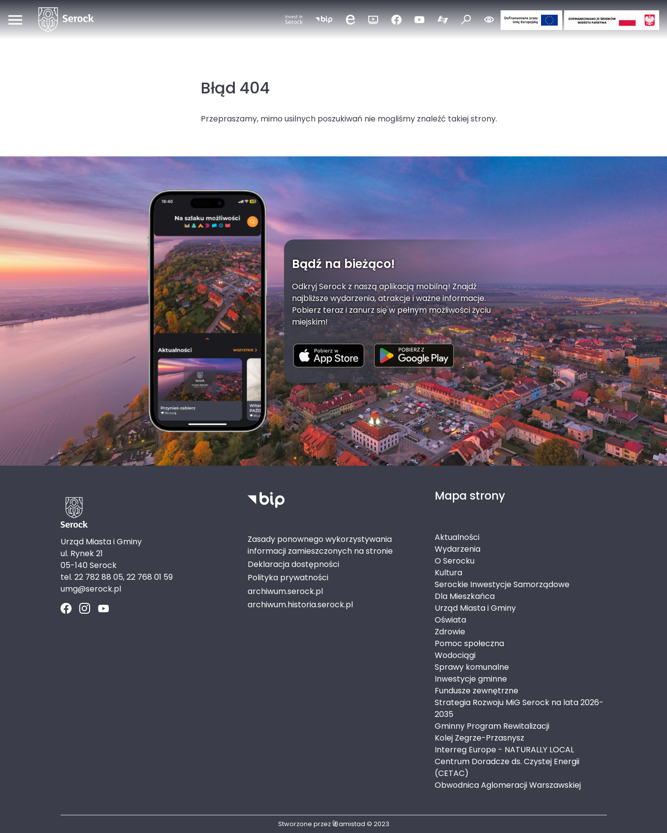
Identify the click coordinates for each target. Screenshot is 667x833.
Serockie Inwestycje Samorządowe (502, 584)
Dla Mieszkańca (465, 596)
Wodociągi (455, 655)
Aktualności (457, 537)
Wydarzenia (457, 549)
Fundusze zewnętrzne (476, 690)
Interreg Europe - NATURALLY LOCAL (504, 749)
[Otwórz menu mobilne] (15, 19)
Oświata (450, 619)
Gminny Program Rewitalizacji (492, 726)
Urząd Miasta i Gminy (475, 608)
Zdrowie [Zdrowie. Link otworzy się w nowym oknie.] (450, 631)
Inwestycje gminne (471, 678)
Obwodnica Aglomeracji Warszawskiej (508, 785)
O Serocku (455, 560)
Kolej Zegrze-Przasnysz (479, 738)
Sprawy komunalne (472, 667)
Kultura (448, 572)
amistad (348, 824)
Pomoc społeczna (469, 643)
